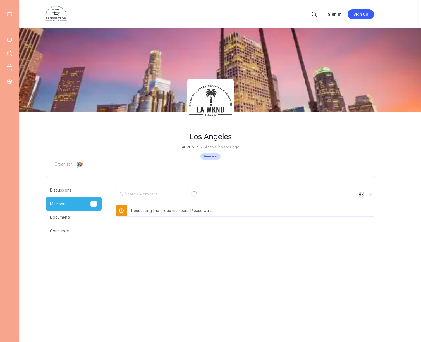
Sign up (371, 14)
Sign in (345, 14)
